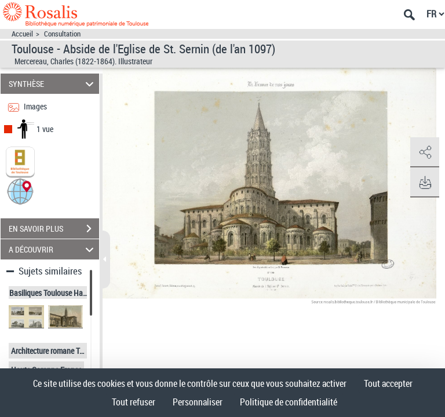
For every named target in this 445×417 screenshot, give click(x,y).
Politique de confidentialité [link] (288, 402)
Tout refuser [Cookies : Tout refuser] (133, 402)
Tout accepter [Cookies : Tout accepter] (388, 383)
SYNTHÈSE (53, 84)
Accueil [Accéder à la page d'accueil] (22, 34)
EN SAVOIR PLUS (54, 229)
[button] (20, 190)
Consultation (62, 34)
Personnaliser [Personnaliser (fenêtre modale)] (197, 402)
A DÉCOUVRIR (53, 249)
